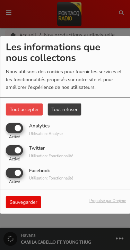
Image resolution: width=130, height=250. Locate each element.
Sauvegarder (23, 202)
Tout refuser (64, 109)
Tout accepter (24, 109)
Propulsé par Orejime (107, 200)
